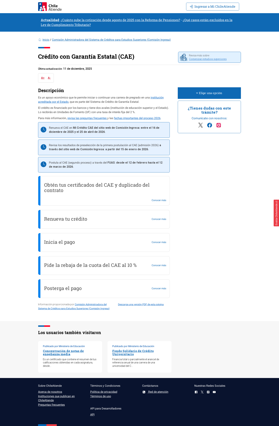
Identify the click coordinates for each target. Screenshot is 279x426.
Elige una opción (209, 93)
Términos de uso (100, 396)
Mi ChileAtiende (212, 6)
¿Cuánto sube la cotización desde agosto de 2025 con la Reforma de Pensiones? (120, 20)
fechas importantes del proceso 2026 (137, 118)
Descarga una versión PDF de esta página (141, 304)
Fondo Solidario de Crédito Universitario (133, 352)
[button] (276, 213)
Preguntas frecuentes (51, 404)
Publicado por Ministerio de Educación (64, 346)
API (92, 414)
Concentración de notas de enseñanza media (63, 352)
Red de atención (155, 391)
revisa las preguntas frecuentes (87, 118)
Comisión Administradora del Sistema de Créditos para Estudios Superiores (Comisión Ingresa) (111, 39)
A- (49, 77)
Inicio (46, 39)
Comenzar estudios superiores (208, 59)
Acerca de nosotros (50, 391)
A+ (42, 77)
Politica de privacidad (103, 391)
